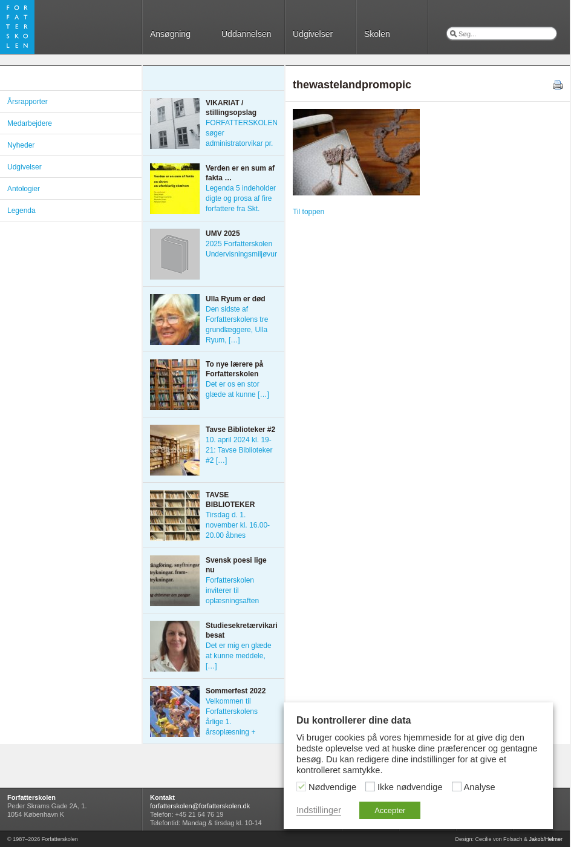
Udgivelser (313, 34)
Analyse (479, 787)
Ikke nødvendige (410, 787)
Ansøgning (170, 34)
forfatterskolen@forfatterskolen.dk (200, 805)
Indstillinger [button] (318, 810)
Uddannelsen (246, 34)
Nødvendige (332, 787)
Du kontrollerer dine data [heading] (353, 720)
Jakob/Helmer (546, 839)
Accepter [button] (389, 810)
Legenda (21, 210)
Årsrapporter (27, 101)
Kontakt (162, 797)
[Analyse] (457, 786)
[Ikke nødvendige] (370, 786)
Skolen (377, 34)
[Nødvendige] (301, 786)
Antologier (23, 189)
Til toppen (308, 212)
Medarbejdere (29, 123)
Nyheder (20, 145)
